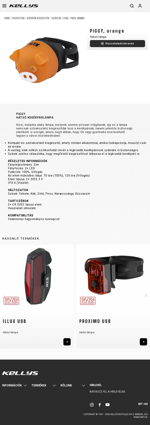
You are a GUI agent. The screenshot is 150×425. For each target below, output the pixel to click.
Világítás (56, 18)
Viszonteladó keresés (119, 43)
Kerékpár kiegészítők (38, 18)
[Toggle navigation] (4, 6)
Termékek (38, 385)
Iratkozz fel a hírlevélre (107, 391)
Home (7, 18)
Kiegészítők (18, 18)
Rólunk (66, 385)
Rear (65, 18)
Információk (12, 385)
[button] (4, 295)
